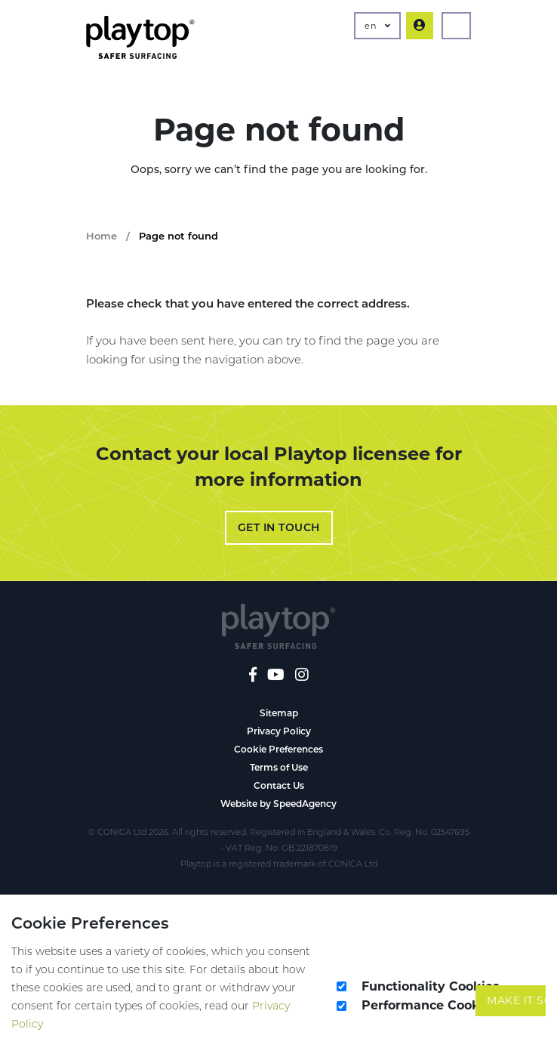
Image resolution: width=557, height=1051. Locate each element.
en (377, 25)
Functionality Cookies (431, 986)
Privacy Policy (279, 731)
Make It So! (516, 1000)
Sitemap (279, 713)
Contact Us (279, 785)
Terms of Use (279, 767)
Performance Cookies (430, 1005)
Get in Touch (279, 527)
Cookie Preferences (278, 749)
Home (101, 236)
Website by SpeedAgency (278, 803)
